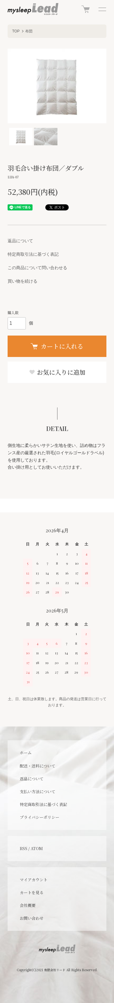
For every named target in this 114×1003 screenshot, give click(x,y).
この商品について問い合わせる (37, 267)
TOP (15, 31)
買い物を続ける (22, 281)
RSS (23, 848)
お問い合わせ (31, 918)
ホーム (26, 753)
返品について (20, 240)
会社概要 (28, 905)
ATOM (37, 848)
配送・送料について (37, 766)
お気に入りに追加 (57, 372)
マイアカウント (33, 879)
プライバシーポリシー (39, 817)
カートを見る (31, 892)
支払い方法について (37, 791)
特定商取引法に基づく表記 (33, 254)
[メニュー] (102, 9)
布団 (29, 31)
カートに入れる (57, 346)
